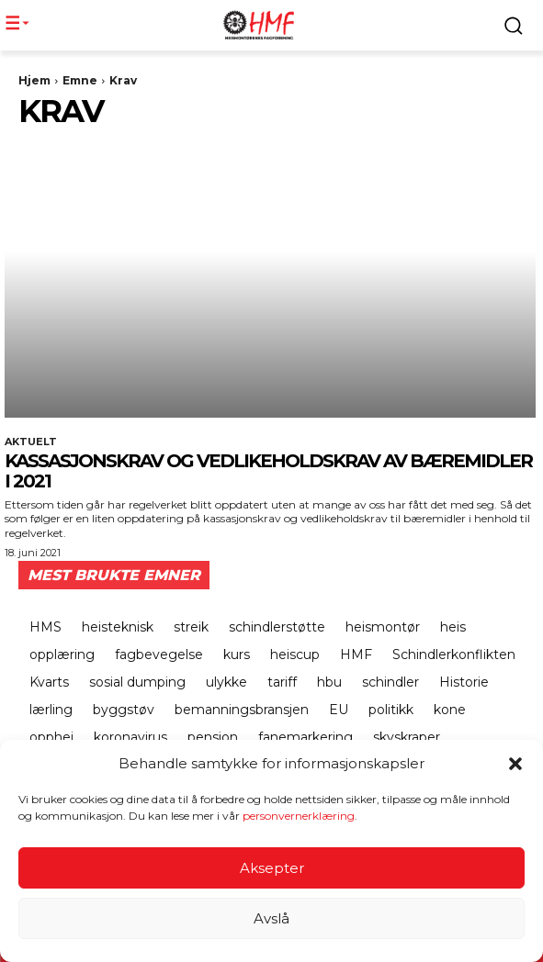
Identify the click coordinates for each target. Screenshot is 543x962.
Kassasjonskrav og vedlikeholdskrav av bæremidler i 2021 (268, 471)
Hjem (34, 80)
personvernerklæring (299, 815)
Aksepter (272, 868)
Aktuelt (31, 442)
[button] (515, 764)
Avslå (271, 918)
